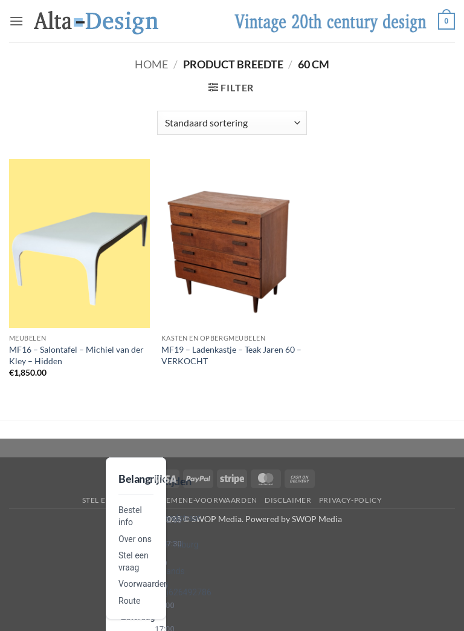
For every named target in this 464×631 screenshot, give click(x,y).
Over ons (135, 539)
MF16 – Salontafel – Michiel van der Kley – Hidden (76, 355)
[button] (16, 21)
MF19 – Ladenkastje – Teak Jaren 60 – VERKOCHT (231, 355)
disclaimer (288, 500)
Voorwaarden (143, 584)
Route (129, 601)
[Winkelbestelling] (232, 123)
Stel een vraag (113, 500)
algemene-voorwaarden (204, 500)
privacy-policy (350, 500)
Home (151, 64)
